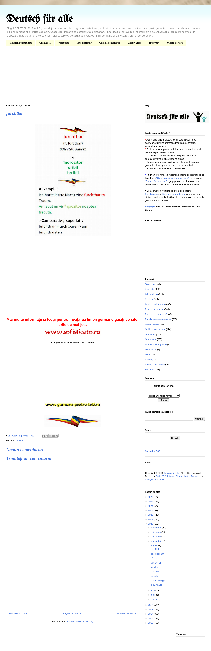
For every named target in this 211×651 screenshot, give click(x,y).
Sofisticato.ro (151, 194)
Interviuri (154, 42)
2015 (151, 622)
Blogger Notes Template (188, 476)
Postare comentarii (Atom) (80, 621)
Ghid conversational (155, 329)
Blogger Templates (154, 479)
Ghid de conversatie (109, 42)
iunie (153, 595)
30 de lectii (150, 284)
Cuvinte (19, 440)
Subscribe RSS (152, 451)
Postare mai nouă (18, 613)
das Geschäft (157, 553)
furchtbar (155, 576)
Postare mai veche (126, 613)
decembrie (156, 527)
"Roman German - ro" (156, 181)
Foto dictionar (84, 42)
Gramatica (45, 42)
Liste (147, 354)
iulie (153, 590)
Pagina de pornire (72, 613)
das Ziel (155, 549)
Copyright (150, 206)
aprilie (154, 599)
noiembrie (156, 532)
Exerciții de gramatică (156, 314)
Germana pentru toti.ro (173, 194)
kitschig (154, 567)
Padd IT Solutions (165, 476)
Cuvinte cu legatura (155, 304)
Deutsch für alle (39, 19)
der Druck (156, 571)
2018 (151, 609)
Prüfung (149, 359)
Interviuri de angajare (156, 344)
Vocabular (63, 42)
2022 (151, 514)
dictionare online (164, 386)
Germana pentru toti (21, 42)
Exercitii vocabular (154, 309)
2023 (151, 510)
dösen (154, 558)
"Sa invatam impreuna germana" (172, 178)
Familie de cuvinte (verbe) (158, 319)
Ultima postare (175, 42)
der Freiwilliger (158, 580)
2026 (151, 497)
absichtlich (156, 562)
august (154, 545)
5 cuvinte (149, 289)
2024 (151, 506)
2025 (151, 501)
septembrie (157, 541)
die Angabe (156, 585)
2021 (151, 519)
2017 (151, 614)
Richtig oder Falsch (155, 364)
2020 (151, 523)
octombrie (156, 536)
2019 (151, 605)
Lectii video (150, 349)
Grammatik (150, 339)
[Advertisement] (105, 75)
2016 (151, 618)
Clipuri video (135, 42)
